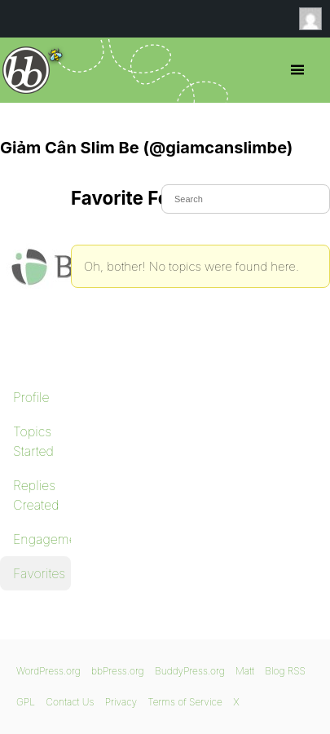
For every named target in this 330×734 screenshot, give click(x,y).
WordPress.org (48, 671)
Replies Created (36, 495)
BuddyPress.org (190, 671)
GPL (25, 702)
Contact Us (70, 702)
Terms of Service (184, 702)
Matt (244, 671)
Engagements (42, 539)
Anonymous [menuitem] (314, 18)
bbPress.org (26, 70)
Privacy (121, 702)
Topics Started (33, 441)
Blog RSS (285, 671)
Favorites (39, 573)
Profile (31, 397)
